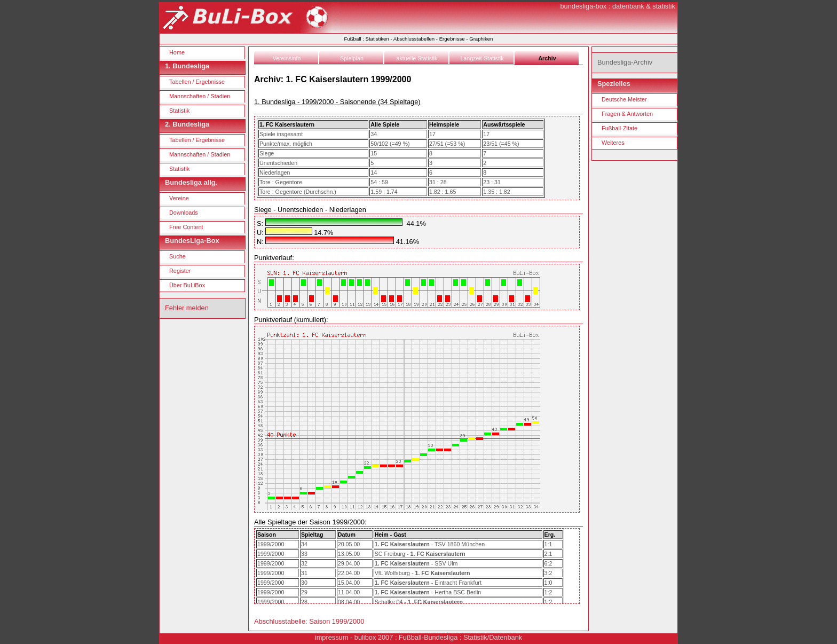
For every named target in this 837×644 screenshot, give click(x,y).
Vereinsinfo (287, 58)
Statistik (179, 110)
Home (177, 52)
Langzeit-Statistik (481, 58)
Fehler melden (187, 308)
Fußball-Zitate (619, 128)
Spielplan (352, 58)
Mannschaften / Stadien (199, 96)
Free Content (186, 227)
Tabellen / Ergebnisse (197, 81)
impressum (332, 637)
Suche (177, 256)
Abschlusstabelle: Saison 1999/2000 (309, 621)
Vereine (179, 198)
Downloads (183, 212)
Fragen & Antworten (627, 114)
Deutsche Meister (624, 99)
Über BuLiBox (187, 285)
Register (180, 271)
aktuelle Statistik (417, 58)
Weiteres (613, 142)
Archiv (547, 58)
